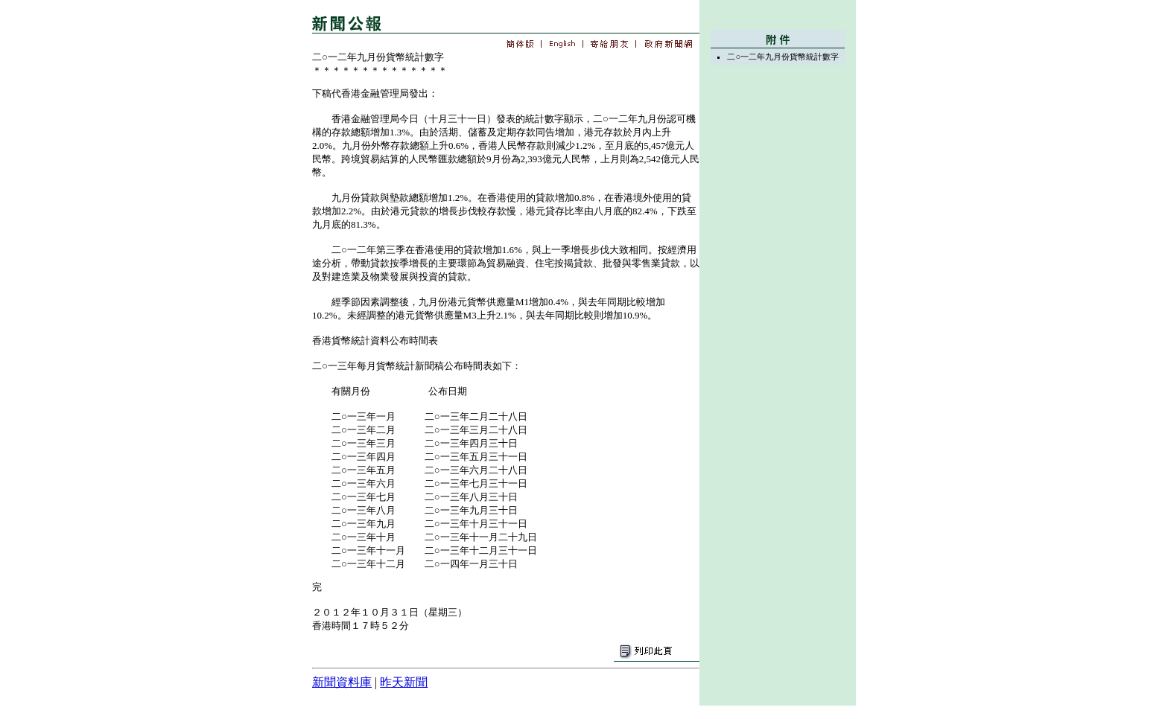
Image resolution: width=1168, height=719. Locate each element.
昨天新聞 (404, 682)
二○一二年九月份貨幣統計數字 (783, 56)
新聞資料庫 (342, 682)
